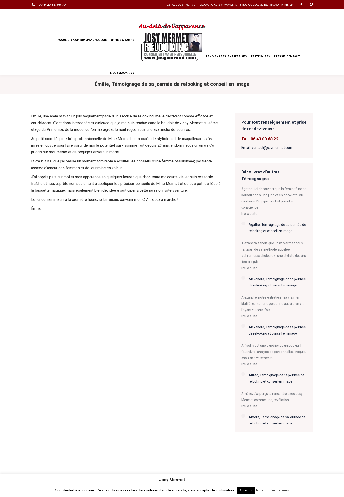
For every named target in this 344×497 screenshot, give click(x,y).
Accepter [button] (246, 490)
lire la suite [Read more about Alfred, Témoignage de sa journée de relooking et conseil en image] (249, 364)
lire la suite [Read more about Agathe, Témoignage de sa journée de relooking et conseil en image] (249, 214)
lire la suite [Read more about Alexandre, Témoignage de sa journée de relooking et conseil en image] (249, 316)
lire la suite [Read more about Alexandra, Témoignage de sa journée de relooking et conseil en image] (249, 268)
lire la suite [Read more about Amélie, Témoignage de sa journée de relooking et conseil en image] (249, 406)
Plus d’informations (272, 490)
